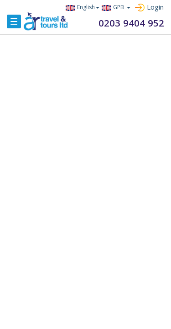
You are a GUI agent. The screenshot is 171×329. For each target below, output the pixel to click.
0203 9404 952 (134, 22)
